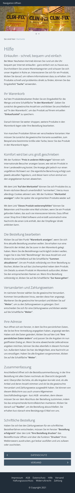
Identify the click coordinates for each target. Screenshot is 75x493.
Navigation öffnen (12, 3)
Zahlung (58, 480)
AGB (28, 477)
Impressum (17, 477)
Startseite (20, 39)
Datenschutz (39, 477)
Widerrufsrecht (43, 480)
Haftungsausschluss (23, 480)
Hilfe (50, 477)
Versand (59, 477)
